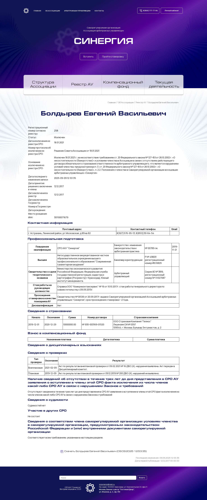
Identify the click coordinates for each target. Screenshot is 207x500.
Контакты (99, 11)
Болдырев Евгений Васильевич (163, 102)
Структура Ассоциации (43, 84)
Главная (37, 11)
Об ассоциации (52, 11)
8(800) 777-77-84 (148, 10)
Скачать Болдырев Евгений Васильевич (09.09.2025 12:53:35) (104, 451)
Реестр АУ (82, 84)
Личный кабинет (172, 10)
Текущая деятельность (164, 84)
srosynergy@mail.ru (107, 484)
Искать (142, 477)
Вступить (88, 56)
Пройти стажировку (113, 56)
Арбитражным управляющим (77, 11)
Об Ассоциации (126, 102)
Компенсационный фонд (123, 84)
